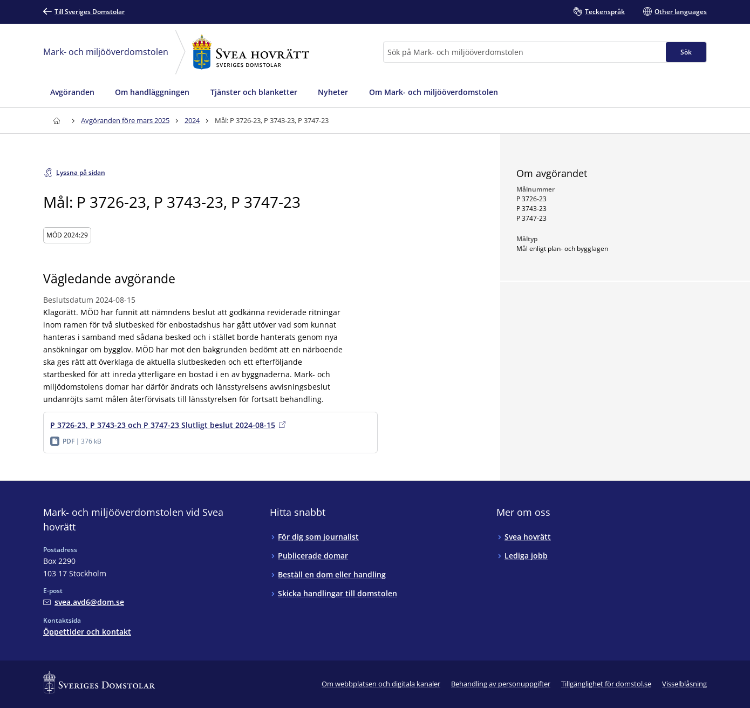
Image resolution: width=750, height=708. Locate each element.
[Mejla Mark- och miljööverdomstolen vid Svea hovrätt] (83, 602)
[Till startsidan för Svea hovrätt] (56, 120)
